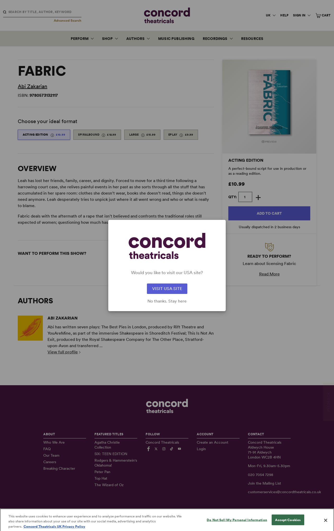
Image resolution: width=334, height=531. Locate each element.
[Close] (325, 525)
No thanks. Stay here (167, 301)
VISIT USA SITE (167, 288)
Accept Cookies (288, 525)
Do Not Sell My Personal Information (237, 525)
